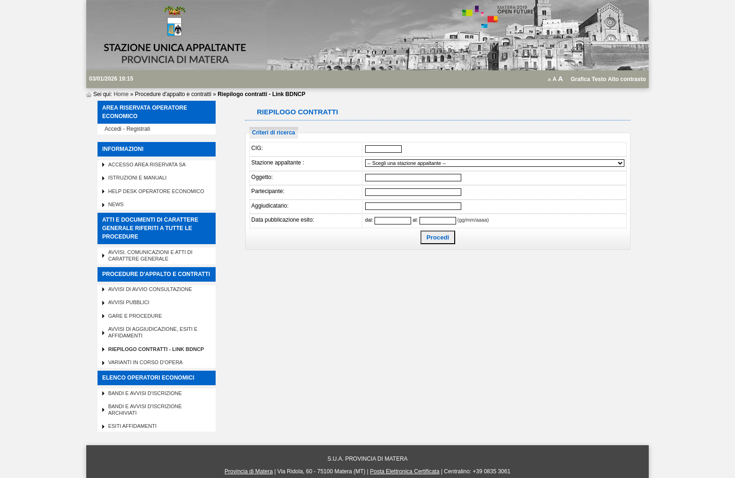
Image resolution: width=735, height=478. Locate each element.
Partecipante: (268, 191)
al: (415, 220)
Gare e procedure (135, 316)
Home (120, 94)
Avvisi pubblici (129, 302)
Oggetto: (262, 177)
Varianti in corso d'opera (145, 362)
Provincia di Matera (249, 471)
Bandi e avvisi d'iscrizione (145, 393)
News (116, 204)
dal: (369, 220)
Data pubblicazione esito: (282, 220)
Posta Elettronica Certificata (404, 471)
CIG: (257, 148)
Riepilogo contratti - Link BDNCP (156, 349)
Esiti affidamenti (132, 426)
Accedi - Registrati (127, 129)
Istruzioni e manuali (137, 177)
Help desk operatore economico (156, 191)
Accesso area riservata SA (147, 164)
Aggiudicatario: (269, 205)
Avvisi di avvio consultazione (150, 289)
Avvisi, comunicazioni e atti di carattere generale (150, 255)
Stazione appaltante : (277, 162)
